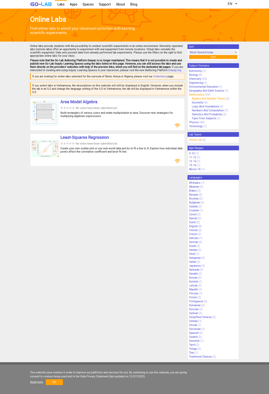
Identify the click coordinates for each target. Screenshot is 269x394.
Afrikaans (194, 182)
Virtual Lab (195, 139)
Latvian (193, 285)
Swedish (194, 340)
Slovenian (195, 329)
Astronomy (195, 71)
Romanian (195, 305)
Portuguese (196, 301)
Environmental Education (203, 86)
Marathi (193, 289)
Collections (160, 76)
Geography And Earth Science (206, 90)
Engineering (196, 82)
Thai (191, 352)
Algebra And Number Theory (208, 98)
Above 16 (195, 169)
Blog (133, 4)
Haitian (193, 250)
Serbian (193, 313)
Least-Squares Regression (84, 137)
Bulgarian (194, 202)
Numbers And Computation (208, 110)
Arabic (193, 190)
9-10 (192, 153)
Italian (192, 261)
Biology (193, 74)
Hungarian (195, 257)
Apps (73, 4)
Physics (194, 122)
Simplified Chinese (200, 317)
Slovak (193, 325)
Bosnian (194, 198)
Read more (36, 382)
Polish (193, 297)
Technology (196, 126)
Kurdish (193, 281)
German (193, 242)
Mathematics (197, 94)
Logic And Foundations (205, 106)
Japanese (195, 265)
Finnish (193, 230)
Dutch (192, 222)
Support (105, 4)
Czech (193, 214)
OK (54, 382)
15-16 (192, 165)
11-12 (192, 157)
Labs (61, 4)
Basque (193, 194)
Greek (192, 246)
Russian (194, 309)
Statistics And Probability (207, 114)
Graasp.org (174, 70)
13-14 (192, 161)
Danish (193, 218)
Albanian (194, 186)
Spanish (194, 333)
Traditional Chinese (200, 356)
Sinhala (193, 321)
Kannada (194, 269)
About (120, 4)
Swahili (193, 336)
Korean (193, 277)
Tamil (192, 344)
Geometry (197, 102)
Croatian (194, 210)
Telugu (193, 348)
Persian (193, 293)
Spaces (88, 4)
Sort (213, 57)
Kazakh (193, 273)
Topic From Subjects (204, 118)
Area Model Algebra (78, 101)
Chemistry (195, 78)
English (193, 226)
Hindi (192, 254)
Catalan (193, 206)
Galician (193, 238)
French (193, 234)
